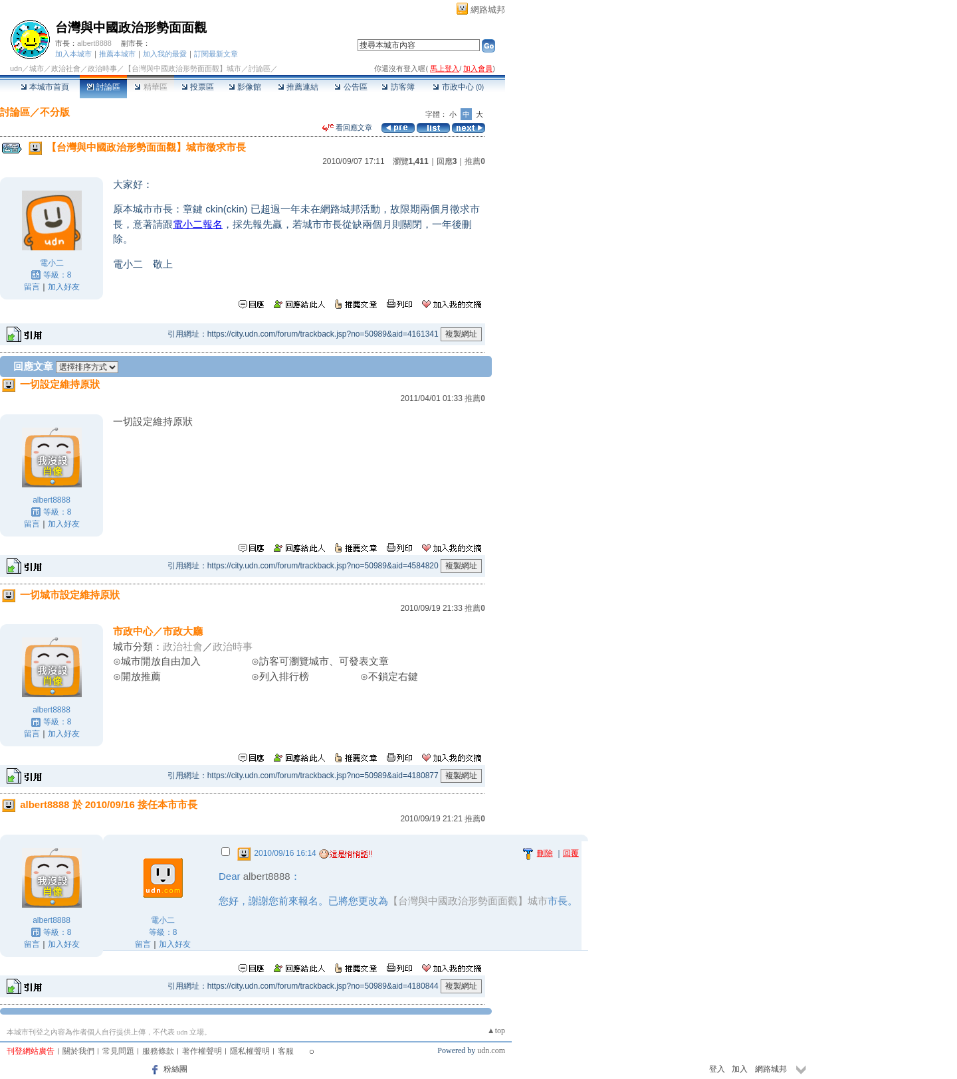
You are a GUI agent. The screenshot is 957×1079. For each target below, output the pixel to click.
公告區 (350, 87)
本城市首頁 (45, 87)
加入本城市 (73, 54)
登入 (717, 1069)
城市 (36, 68)
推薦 (475, 161)
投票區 (197, 87)
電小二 (52, 263)
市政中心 (458, 87)
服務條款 (158, 1051)
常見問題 (118, 1051)
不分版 (55, 112)
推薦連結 (298, 87)
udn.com (491, 1050)
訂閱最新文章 (216, 54)
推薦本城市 (117, 54)
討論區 (103, 87)
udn (16, 68)
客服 (286, 1051)
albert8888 (94, 43)
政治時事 (102, 68)
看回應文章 (347, 127)
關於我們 (78, 1051)
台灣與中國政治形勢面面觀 (131, 28)
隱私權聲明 (250, 1051)
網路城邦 (488, 10)
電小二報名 (198, 224)
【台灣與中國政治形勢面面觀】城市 (182, 68)
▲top (496, 1030)
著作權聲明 (202, 1051)
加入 (740, 1069)
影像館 (245, 87)
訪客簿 (397, 87)
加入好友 (64, 286)
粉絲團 (175, 1069)
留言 (32, 286)
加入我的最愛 (165, 54)
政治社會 (65, 68)
